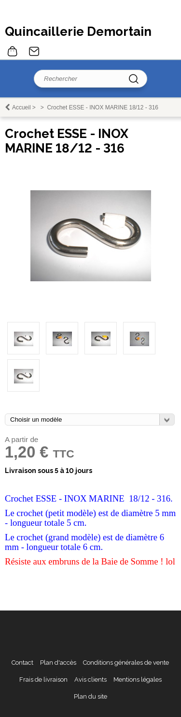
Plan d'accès (58, 662)
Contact (34, 51)
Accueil (21, 107)
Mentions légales (137, 679)
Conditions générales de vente (126, 662)
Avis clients (90, 679)
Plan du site (90, 696)
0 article (12, 51)
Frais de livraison (43, 679)
